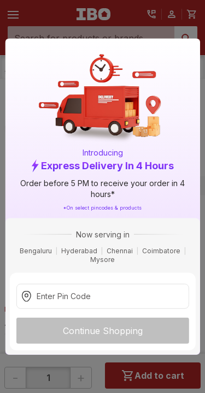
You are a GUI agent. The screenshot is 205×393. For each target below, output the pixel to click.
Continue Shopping (103, 330)
